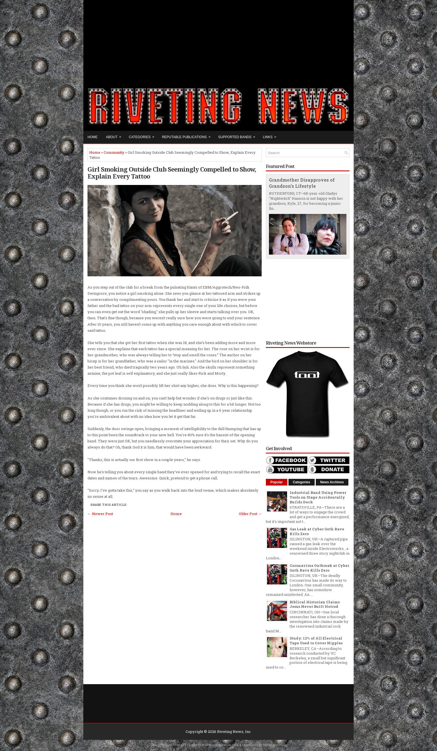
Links (271, 135)
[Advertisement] (218, 39)
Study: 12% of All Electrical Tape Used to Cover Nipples (316, 640)
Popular (276, 482)
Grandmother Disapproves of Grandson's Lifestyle (302, 183)
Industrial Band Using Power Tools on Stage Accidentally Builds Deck (318, 497)
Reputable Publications (188, 135)
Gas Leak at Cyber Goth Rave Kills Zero (317, 531)
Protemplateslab (274, 745)
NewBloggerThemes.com (220, 745)
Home (93, 137)
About (115, 135)
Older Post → (250, 513)
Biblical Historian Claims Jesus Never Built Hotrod (315, 604)
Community (114, 152)
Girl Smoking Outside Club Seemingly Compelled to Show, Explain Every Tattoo (172, 172)
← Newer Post (100, 513)
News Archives (332, 482)
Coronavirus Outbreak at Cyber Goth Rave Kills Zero (319, 568)
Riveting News (230, 731)
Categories (143, 135)
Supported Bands (238, 135)
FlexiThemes (175, 745)
